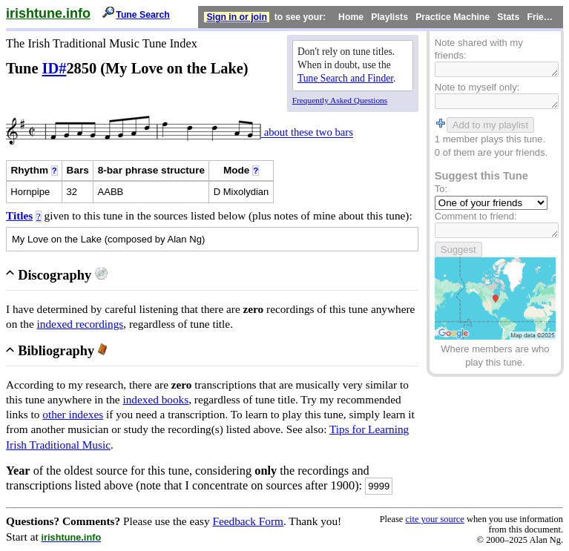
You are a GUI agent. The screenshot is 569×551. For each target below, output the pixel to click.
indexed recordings (80, 323)
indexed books (155, 399)
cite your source (434, 519)
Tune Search (143, 15)
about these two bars (307, 133)
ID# (54, 68)
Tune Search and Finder (345, 78)
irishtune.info (48, 13)
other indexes (72, 414)
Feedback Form (247, 521)
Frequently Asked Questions (339, 100)
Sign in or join (236, 17)
